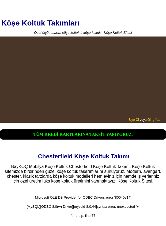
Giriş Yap (154, 120)
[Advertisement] (83, 77)
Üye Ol (134, 120)
